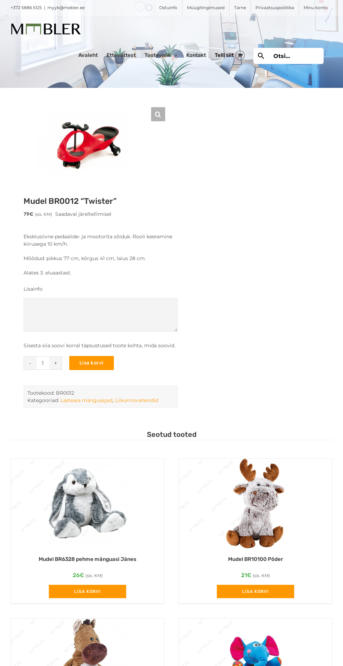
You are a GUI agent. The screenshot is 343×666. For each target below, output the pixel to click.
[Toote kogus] (43, 363)
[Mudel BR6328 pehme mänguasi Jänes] (87, 503)
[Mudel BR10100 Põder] (255, 503)
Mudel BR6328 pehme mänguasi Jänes (87, 559)
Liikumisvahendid (136, 400)
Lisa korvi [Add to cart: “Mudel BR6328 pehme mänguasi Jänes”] (87, 591)
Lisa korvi (91, 363)
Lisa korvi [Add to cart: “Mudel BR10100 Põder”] (255, 591)
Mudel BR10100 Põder (255, 559)
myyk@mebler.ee (66, 7)
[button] (158, 114)
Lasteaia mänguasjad (86, 400)
